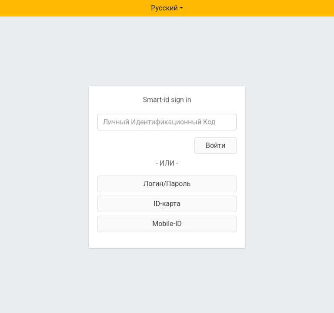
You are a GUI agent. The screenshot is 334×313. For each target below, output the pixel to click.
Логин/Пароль (167, 184)
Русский (164, 8)
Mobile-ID (167, 224)
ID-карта (167, 204)
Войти (215, 145)
